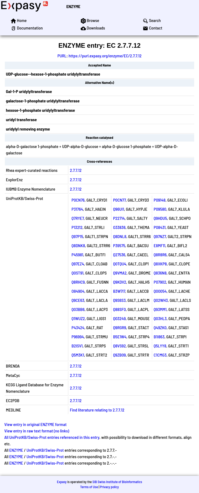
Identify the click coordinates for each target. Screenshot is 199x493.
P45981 (77, 254)
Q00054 (160, 291)
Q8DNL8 (119, 236)
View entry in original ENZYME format (35, 424)
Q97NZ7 (160, 236)
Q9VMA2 (119, 272)
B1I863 (159, 336)
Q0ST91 (77, 272)
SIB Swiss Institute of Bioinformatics (117, 482)
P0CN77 (119, 199)
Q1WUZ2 (78, 318)
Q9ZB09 (119, 354)
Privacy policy (109, 487)
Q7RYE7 (78, 218)
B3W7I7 (119, 291)
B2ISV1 (77, 345)
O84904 (78, 291)
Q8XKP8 (160, 263)
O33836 (119, 227)
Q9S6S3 (119, 300)
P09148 (160, 199)
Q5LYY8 (160, 345)
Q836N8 (160, 272)
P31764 (77, 209)
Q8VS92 (119, 345)
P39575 (119, 245)
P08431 (160, 227)
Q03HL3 (160, 318)
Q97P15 (77, 236)
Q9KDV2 (119, 281)
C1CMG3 (160, 354)
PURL (62, 55)
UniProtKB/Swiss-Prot (45, 450)
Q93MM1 (160, 309)
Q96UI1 (118, 209)
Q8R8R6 (160, 254)
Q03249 (119, 318)
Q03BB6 (78, 309)
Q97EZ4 (78, 263)
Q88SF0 (119, 309)
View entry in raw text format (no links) (36, 430)
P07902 (160, 281)
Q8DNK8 (78, 245)
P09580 (160, 209)
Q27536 (119, 254)
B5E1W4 (119, 336)
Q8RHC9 (78, 281)
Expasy (61, 482)
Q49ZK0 (160, 327)
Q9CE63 (78, 300)
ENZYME (73, 6)
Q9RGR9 (119, 327)
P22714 (119, 218)
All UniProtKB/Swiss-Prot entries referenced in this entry (51, 437)
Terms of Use (89, 487)
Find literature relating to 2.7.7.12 (97, 409)
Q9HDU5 (160, 218)
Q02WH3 (161, 300)
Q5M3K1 (78, 354)
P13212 (77, 227)
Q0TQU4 (119, 263)
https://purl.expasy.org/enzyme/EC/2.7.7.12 (105, 55)
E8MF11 (159, 245)
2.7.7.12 (75, 170)
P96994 (78, 336)
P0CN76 (78, 199)
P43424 (78, 327)
